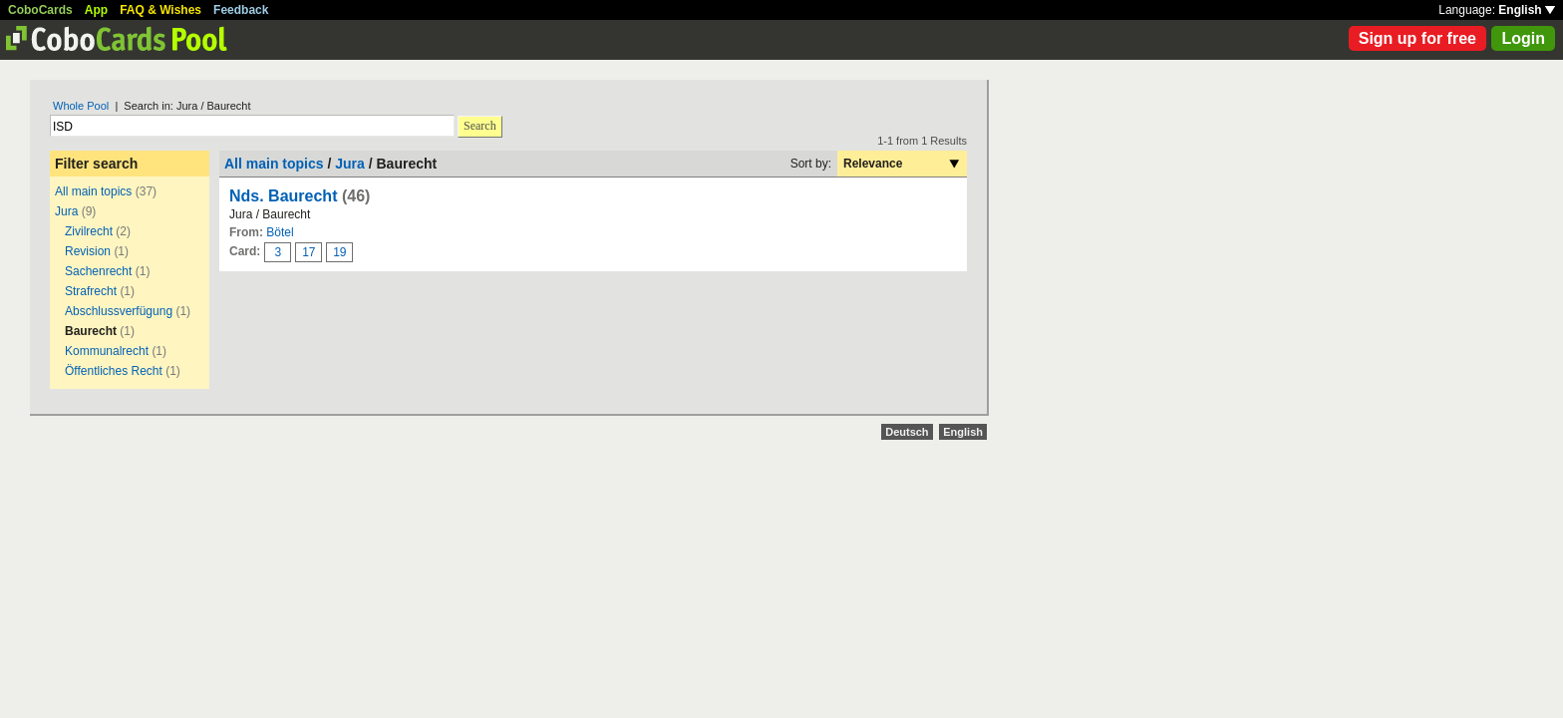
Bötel (279, 232)
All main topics (93, 191)
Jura (66, 211)
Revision (88, 251)
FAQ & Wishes (160, 10)
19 (339, 252)
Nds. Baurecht (285, 195)
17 (308, 252)
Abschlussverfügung (118, 311)
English (1526, 10)
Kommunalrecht (108, 351)
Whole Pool (81, 106)
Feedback (240, 10)
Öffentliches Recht (113, 371)
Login (1523, 38)
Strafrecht (91, 291)
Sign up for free (1417, 38)
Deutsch (906, 432)
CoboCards (40, 10)
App (96, 10)
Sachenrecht (98, 271)
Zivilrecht (89, 231)
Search (480, 126)
